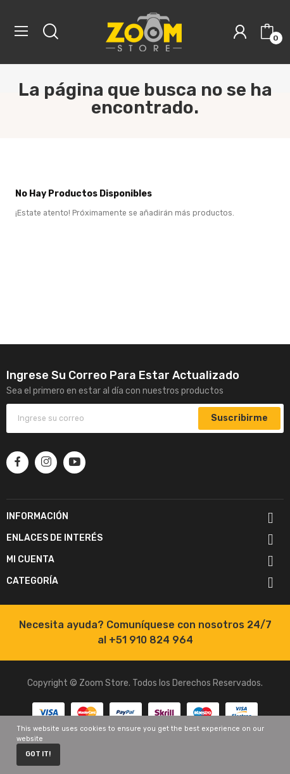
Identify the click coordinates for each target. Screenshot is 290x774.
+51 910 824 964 (151, 640)
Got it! (38, 754)
